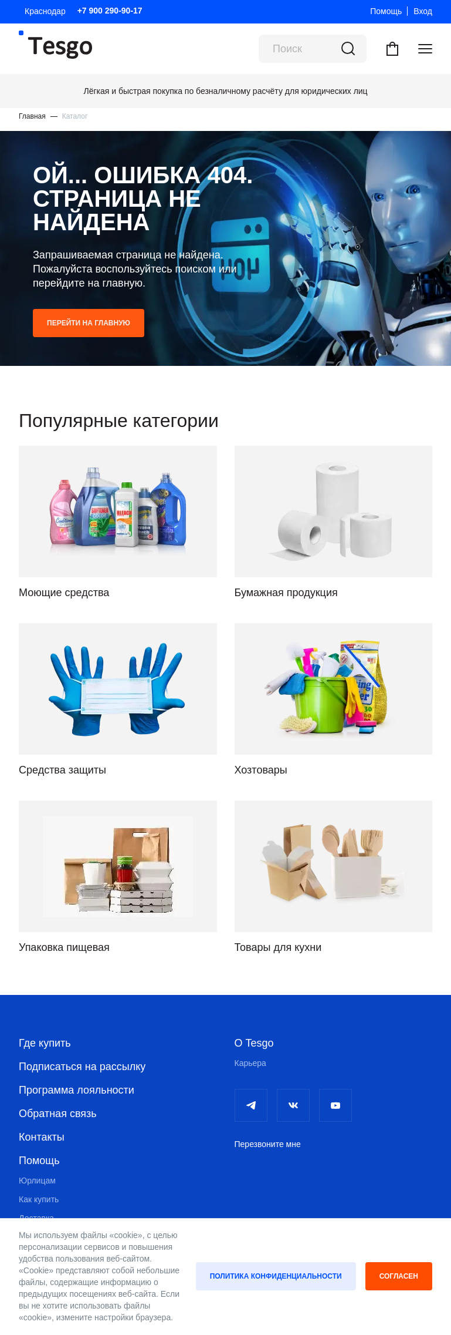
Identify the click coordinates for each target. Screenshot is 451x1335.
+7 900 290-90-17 (110, 10)
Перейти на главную (88, 323)
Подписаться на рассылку (82, 1066)
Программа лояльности (76, 1090)
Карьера (250, 1063)
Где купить (45, 1043)
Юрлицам (37, 1180)
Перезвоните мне (268, 1144)
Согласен (398, 1276)
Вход (422, 11)
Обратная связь (58, 1113)
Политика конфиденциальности (276, 1276)
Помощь (386, 11)
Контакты (42, 1137)
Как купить (39, 1199)
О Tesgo (254, 1043)
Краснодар (45, 11)
